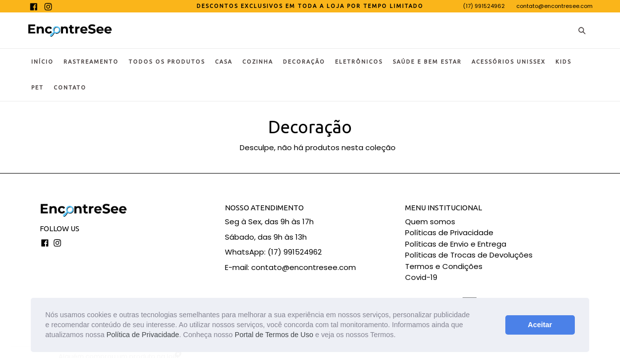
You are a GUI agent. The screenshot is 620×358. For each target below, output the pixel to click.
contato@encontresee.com (554, 6)
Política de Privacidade (142, 335)
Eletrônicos (359, 62)
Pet (37, 87)
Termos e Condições (443, 266)
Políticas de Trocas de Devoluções (469, 255)
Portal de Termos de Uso (274, 335)
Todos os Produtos (167, 62)
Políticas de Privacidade (449, 232)
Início (42, 62)
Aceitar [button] (540, 325)
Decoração (304, 62)
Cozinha (257, 62)
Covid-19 (421, 277)
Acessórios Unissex (509, 62)
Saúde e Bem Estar (427, 62)
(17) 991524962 (484, 6)
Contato (70, 87)
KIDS (563, 62)
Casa (223, 62)
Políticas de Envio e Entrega (455, 244)
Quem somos (430, 221)
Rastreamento (91, 62)
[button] (399, 336)
